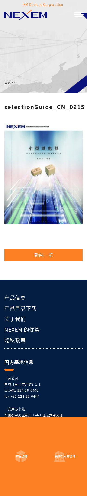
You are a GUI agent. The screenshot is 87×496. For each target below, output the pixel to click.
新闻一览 (43, 255)
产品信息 (15, 297)
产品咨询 (22, 456)
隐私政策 (15, 340)
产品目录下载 (20, 308)
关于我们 (15, 318)
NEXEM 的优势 (22, 329)
